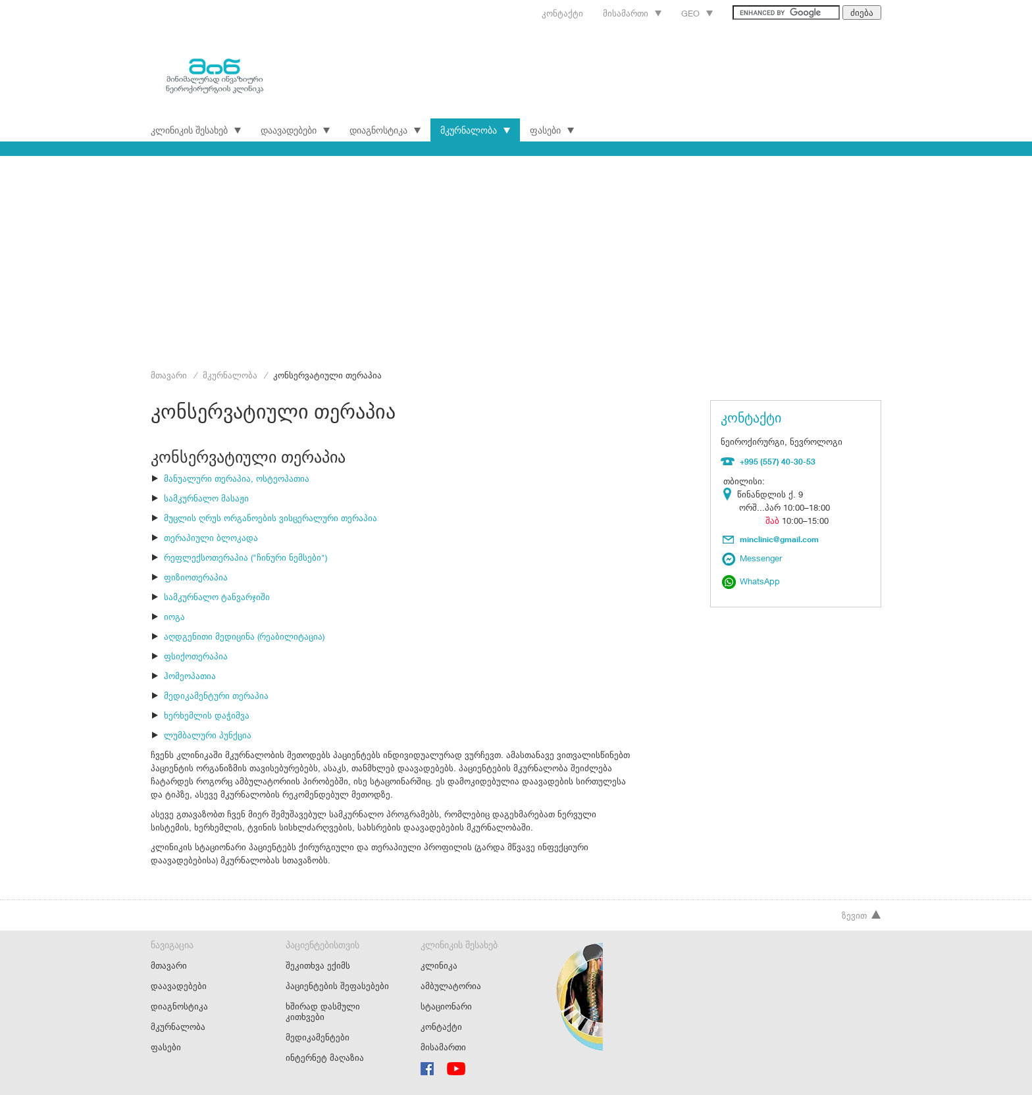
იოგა (174, 616)
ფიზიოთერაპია (196, 577)
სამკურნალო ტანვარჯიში (217, 597)
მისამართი (632, 13)
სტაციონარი (446, 1006)
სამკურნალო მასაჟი (206, 498)
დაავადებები (295, 130)
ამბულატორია (451, 985)
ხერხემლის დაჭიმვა (206, 715)
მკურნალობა (475, 130)
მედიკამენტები (317, 1037)
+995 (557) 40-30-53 (777, 461)
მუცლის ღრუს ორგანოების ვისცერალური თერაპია (270, 518)
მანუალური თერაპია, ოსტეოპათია (236, 478)
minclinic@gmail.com (779, 539)
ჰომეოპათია (190, 676)
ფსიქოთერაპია (196, 656)
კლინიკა (439, 965)
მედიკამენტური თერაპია (216, 695)
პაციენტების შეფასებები (337, 985)
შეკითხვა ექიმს (318, 965)
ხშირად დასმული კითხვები (323, 1011)
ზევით (861, 915)
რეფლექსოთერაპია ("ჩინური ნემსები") (245, 557)
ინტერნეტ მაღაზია (325, 1057)
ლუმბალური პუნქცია (207, 735)
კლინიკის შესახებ (196, 130)
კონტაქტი (562, 13)
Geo (697, 13)
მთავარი (169, 375)
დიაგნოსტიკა (385, 130)
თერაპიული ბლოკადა (211, 537)
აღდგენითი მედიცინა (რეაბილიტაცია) (244, 636)
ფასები (552, 130)
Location (730, 494)
